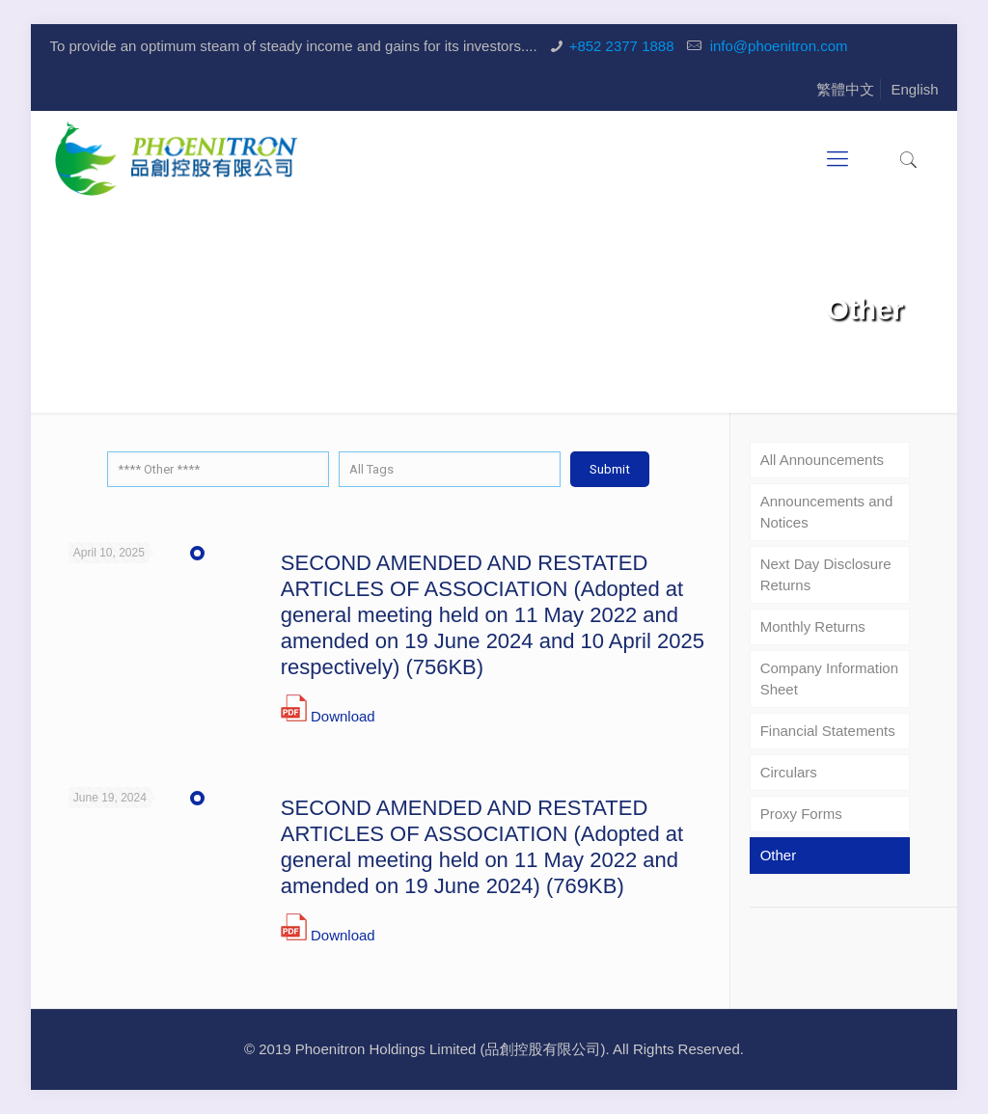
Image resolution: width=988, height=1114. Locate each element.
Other (778, 855)
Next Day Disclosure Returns (826, 574)
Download (343, 716)
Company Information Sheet (829, 678)
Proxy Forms (801, 813)
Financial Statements (827, 730)
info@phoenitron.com (777, 46)
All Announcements (822, 459)
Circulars (788, 772)
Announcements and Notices (826, 511)
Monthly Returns (812, 626)
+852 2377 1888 (621, 46)
